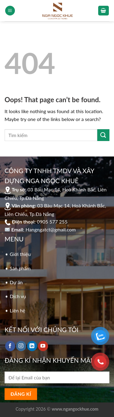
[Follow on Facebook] (10, 346)
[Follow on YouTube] (43, 346)
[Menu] (10, 11)
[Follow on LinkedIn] (32, 346)
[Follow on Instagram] (21, 346)
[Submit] (103, 135)
